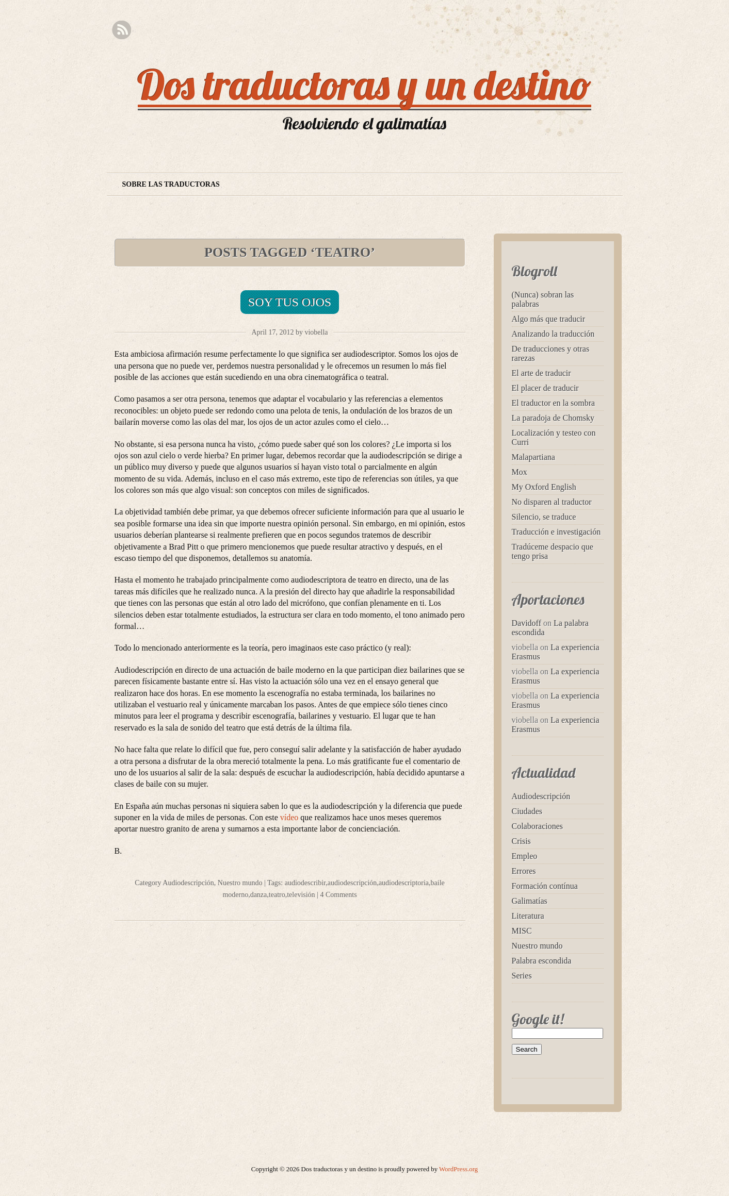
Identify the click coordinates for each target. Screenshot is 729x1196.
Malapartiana (533, 457)
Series (522, 975)
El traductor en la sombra (553, 402)
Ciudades (527, 811)
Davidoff (526, 623)
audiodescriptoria (404, 883)
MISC (522, 930)
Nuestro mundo (240, 883)
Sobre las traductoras (171, 184)
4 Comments (338, 895)
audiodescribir (305, 883)
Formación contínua (545, 886)
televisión (301, 895)
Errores (524, 871)
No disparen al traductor (552, 501)
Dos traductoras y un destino (364, 84)
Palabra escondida (542, 960)
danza (258, 895)
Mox (519, 472)
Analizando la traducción (553, 333)
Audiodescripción (188, 883)
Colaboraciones (537, 826)
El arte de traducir (541, 373)
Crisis (521, 841)
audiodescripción (352, 883)
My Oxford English (544, 487)
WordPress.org (458, 1169)
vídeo (290, 817)
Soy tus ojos (289, 302)
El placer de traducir (545, 388)
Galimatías (529, 900)
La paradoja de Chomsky (553, 417)
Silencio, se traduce (544, 516)
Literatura (528, 915)
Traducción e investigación (556, 531)
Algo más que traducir (549, 318)
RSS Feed (121, 30)
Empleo (525, 856)
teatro (277, 895)
